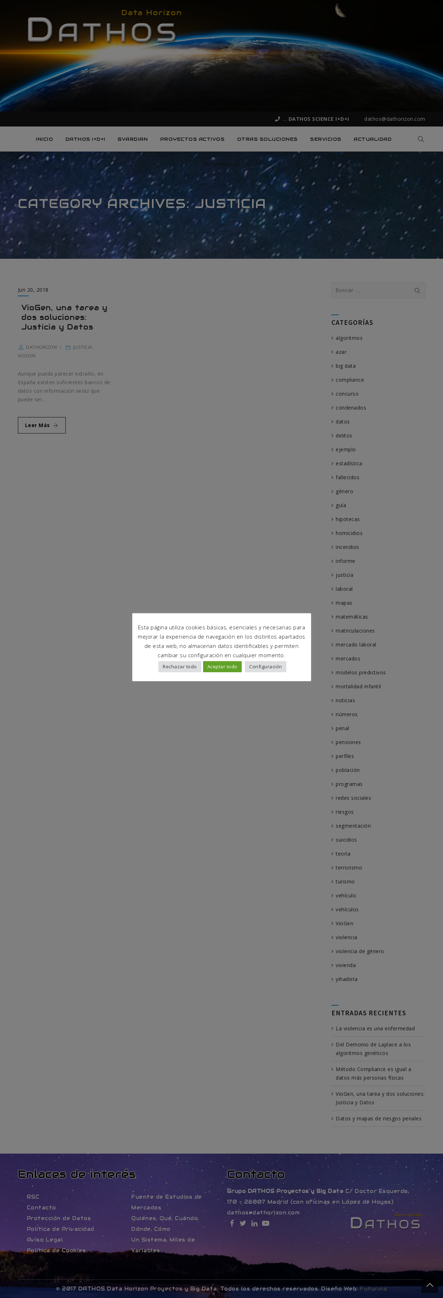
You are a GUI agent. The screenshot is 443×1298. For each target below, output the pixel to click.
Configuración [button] (265, 667)
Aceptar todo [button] (222, 667)
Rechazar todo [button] (180, 667)
